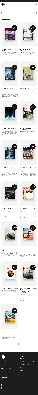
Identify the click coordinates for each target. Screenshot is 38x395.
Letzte (28, 345)
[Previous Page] (6, 345)
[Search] (32, 4)
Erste (10, 345)
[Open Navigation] (36, 4)
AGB (28, 358)
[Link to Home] (4, 4)
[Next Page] (31, 345)
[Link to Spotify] (11, 368)
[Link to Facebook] (2, 368)
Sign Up (8, 387)
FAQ (28, 364)
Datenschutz (22, 361)
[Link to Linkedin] (5, 368)
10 (24, 345)
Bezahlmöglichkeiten (32, 361)
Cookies (21, 370)
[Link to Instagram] (8, 368)
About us (22, 358)
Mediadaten (22, 364)
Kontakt (22, 367)
